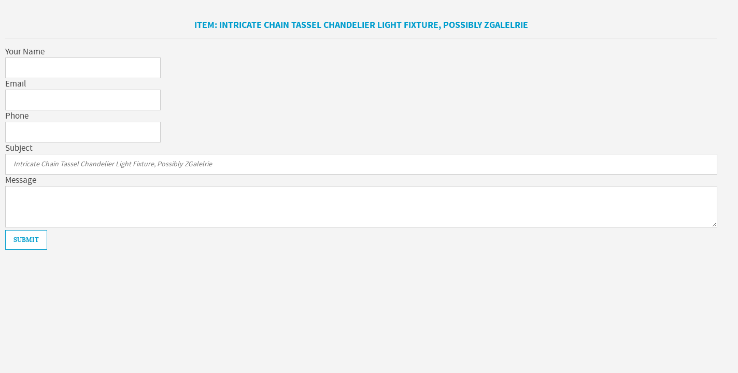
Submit (26, 240)
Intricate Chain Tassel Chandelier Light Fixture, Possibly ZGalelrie (373, 25)
